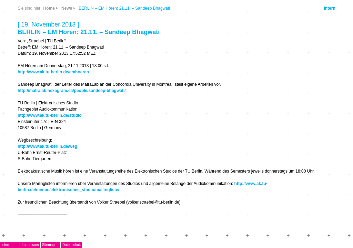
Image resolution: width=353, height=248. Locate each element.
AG (31, 88)
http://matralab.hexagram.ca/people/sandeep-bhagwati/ (179, 90)
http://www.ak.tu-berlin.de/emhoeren (161, 72)
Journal (36, 119)
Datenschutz (96, 245)
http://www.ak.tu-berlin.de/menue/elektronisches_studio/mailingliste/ (233, 196)
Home (156, 8)
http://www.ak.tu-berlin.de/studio (157, 115)
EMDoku (37, 78)
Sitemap (72, 245)
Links (72, 49)
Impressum (54, 245)
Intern (323, 8)
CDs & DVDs (94, 26)
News (72, 28)
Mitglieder (39, 139)
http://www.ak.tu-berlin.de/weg (155, 146)
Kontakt (36, 149)
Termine (37, 109)
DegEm (44, 26)
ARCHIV (37, 129)
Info (91, 49)
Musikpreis (40, 99)
